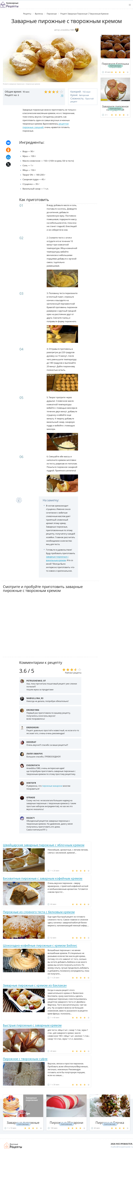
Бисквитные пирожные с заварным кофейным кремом (42, 878)
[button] (130, 5)
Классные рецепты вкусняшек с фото (9, 5)
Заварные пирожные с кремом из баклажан (35, 985)
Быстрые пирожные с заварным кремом (32, 1025)
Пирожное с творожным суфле (25, 1059)
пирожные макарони (52, 786)
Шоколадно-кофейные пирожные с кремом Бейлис (40, 945)
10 (62, 95)
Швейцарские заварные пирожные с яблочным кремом (43, 845)
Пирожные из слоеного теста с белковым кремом (39, 912)
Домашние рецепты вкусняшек (13, 1145)
